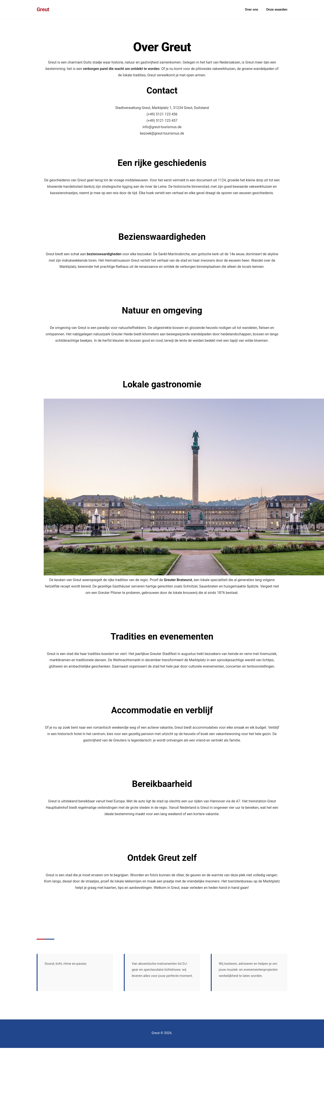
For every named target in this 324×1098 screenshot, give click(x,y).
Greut (43, 9)
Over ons (251, 9)
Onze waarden (276, 9)
